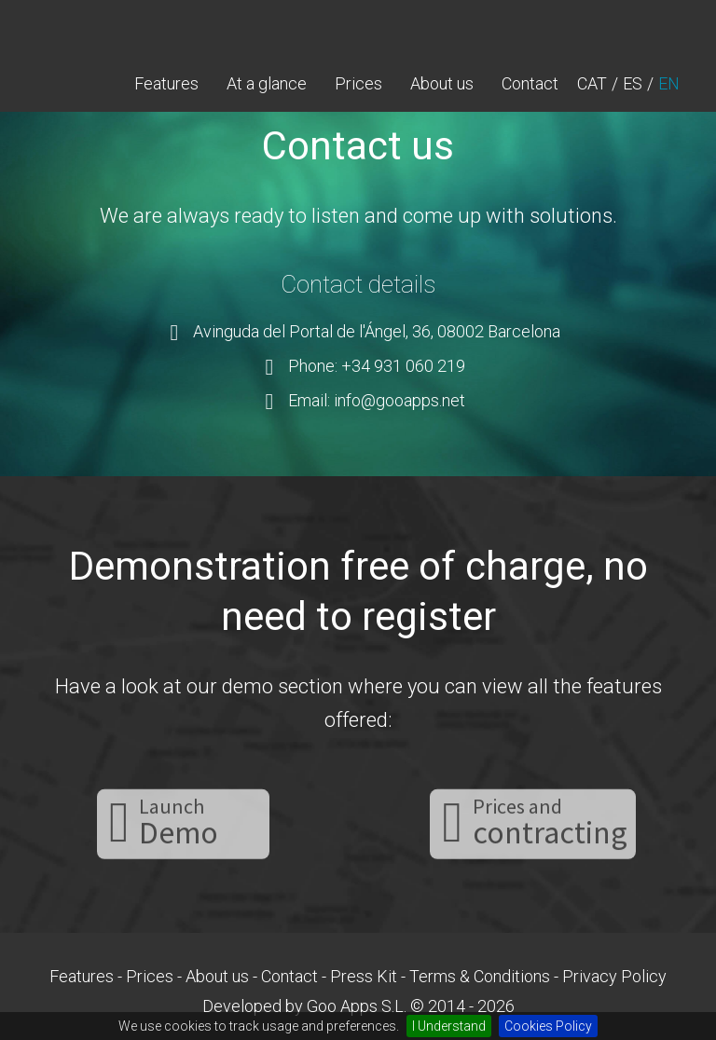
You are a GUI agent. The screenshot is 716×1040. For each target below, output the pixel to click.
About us (442, 83)
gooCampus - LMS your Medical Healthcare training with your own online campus (111, 28)
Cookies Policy (548, 1026)
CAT (592, 83)
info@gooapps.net (399, 400)
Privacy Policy (614, 976)
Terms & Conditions (479, 976)
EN (669, 83)
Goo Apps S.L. (356, 1006)
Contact (530, 83)
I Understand (449, 1026)
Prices (358, 83)
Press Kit (363, 976)
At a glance (267, 83)
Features (166, 83)
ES (632, 83)
